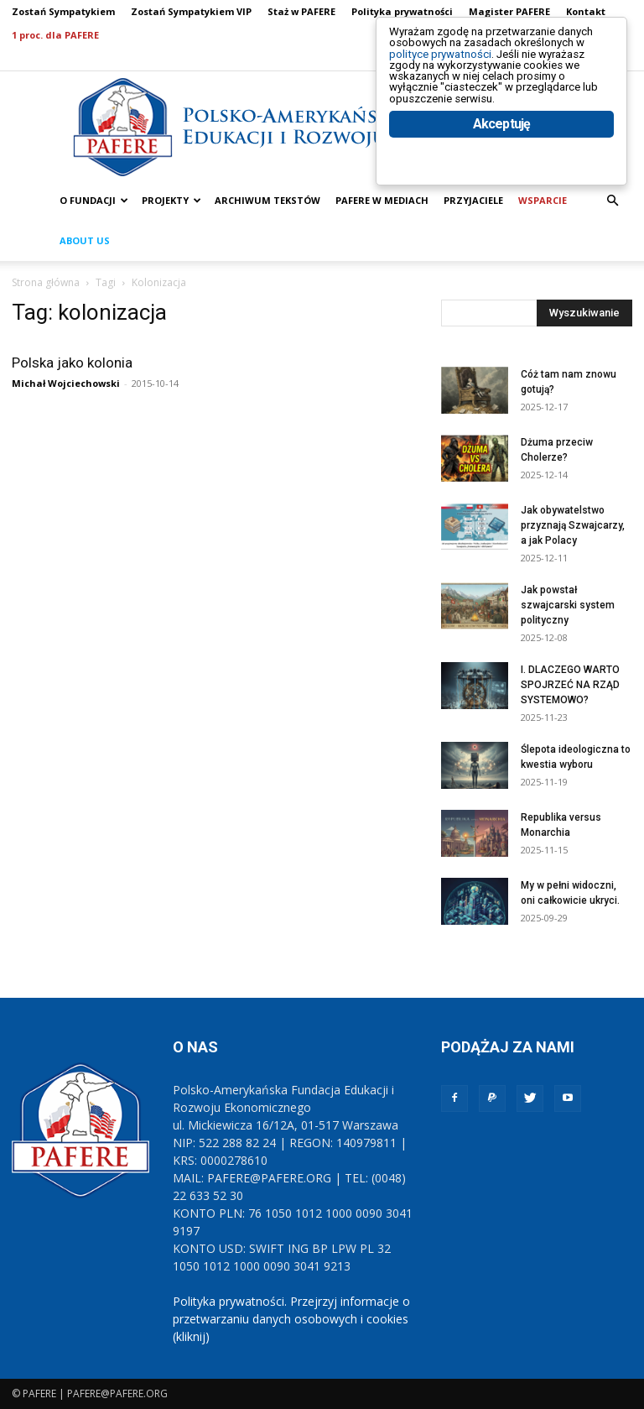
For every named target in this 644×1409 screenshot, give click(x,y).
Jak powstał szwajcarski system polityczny (568, 605)
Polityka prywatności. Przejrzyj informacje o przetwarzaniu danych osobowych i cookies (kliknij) (291, 1318)
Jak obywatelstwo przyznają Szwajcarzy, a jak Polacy (573, 525)
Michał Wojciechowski (66, 383)
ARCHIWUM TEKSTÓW (267, 200)
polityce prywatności (460, 68)
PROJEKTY (171, 200)
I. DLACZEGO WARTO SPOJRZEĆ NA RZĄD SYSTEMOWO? (570, 685)
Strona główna (46, 282)
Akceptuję (502, 174)
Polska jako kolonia (72, 362)
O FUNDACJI (94, 200)
